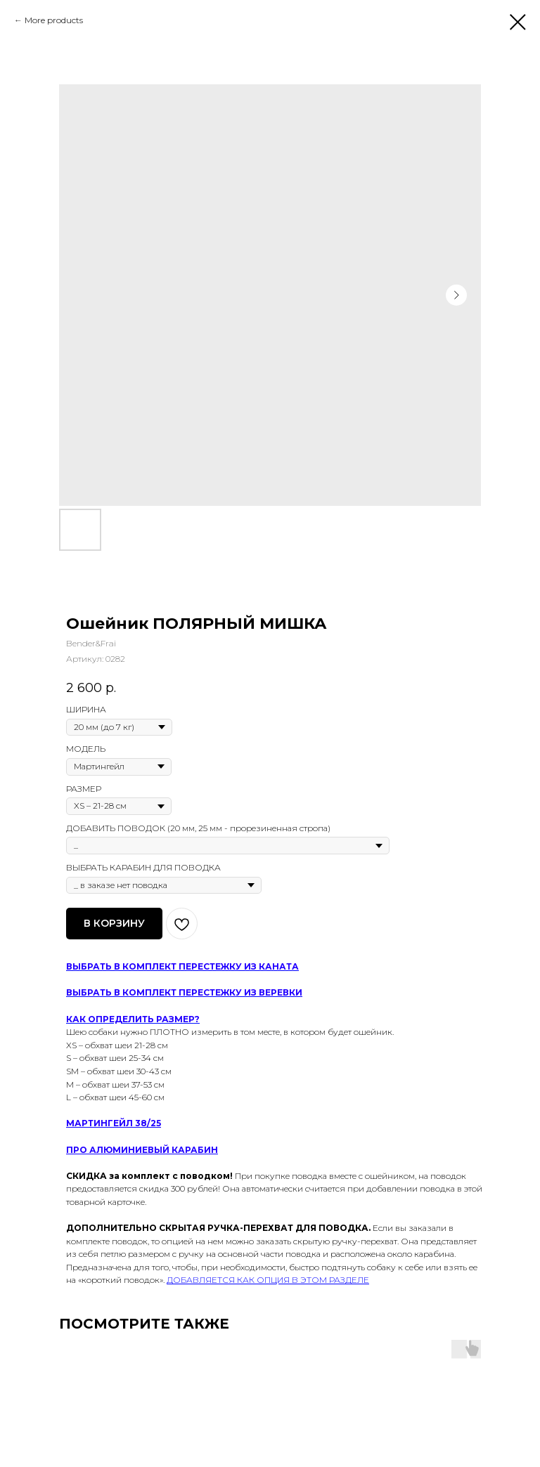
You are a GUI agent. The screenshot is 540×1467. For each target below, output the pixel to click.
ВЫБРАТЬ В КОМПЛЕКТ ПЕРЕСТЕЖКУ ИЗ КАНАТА (182, 966)
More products (54, 20)
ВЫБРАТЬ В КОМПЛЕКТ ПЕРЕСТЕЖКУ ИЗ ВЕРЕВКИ (184, 992)
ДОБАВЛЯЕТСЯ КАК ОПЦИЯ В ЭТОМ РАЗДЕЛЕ (268, 1279)
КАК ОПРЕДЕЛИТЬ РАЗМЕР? (133, 1019)
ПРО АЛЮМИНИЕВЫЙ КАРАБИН (142, 1150)
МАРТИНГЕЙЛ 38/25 (113, 1123)
